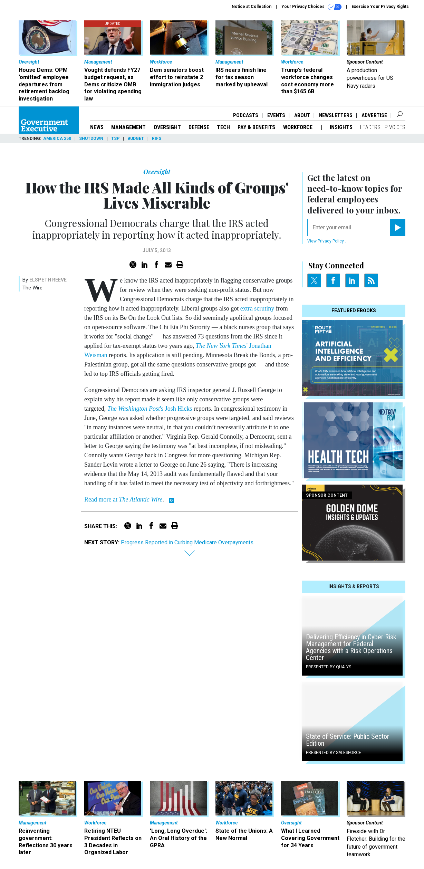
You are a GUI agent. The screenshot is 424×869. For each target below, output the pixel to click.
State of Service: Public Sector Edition (347, 739)
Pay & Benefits (256, 127)
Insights (341, 127)
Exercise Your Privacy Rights (380, 6)
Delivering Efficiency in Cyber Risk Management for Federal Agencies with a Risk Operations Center (351, 647)
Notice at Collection (251, 6)
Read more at (123, 499)
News (97, 127)
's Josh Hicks (149, 408)
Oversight (167, 127)
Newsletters (336, 115)
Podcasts (245, 115)
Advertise (374, 115)
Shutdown (91, 138)
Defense (199, 127)
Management (128, 127)
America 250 (57, 138)
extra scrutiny (257, 308)
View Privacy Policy (326, 241)
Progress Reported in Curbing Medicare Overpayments (187, 542)
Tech (223, 127)
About (302, 115)
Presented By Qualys (328, 667)
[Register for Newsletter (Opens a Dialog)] (397, 227)
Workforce (298, 127)
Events (276, 115)
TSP (115, 138)
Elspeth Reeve (48, 280)
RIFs (156, 138)
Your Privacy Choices (311, 7)
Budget (135, 138)
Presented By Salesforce (333, 752)
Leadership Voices (382, 127)
